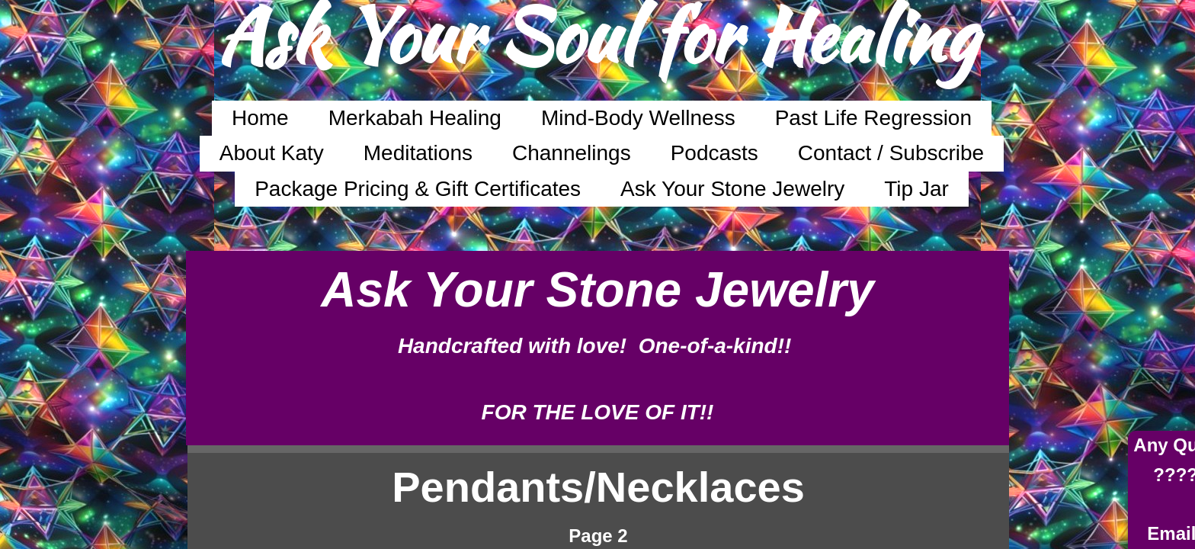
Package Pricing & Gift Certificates (418, 189)
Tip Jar (916, 189)
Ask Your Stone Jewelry (732, 189)
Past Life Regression (873, 118)
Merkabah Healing (414, 118)
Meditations (418, 153)
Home (260, 118)
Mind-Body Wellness (638, 118)
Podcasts (714, 153)
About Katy (271, 153)
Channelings (571, 153)
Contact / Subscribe (891, 153)
